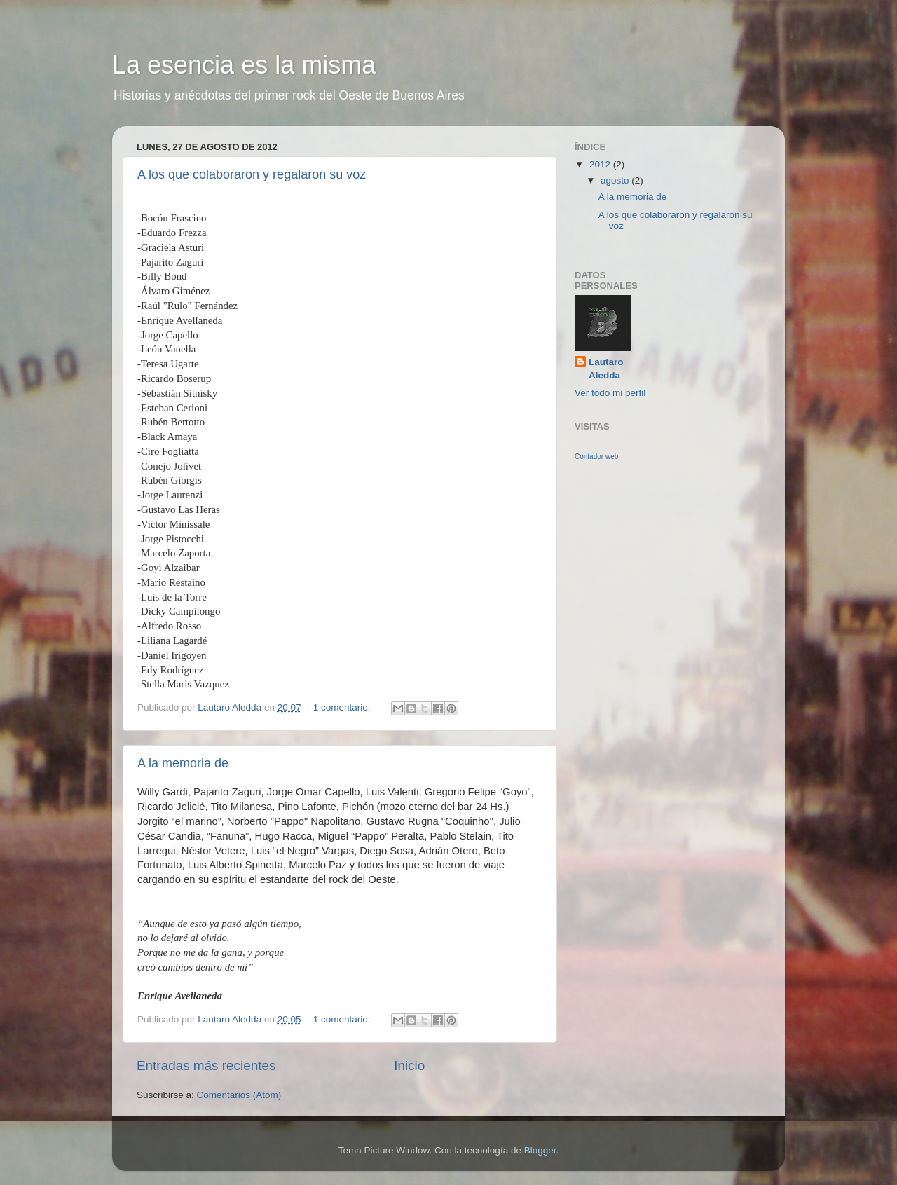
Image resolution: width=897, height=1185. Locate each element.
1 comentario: (343, 707)
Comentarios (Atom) (239, 1095)
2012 (601, 164)
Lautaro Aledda (606, 369)
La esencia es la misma (244, 64)
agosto (616, 180)
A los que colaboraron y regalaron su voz (251, 174)
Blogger (540, 1150)
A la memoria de (182, 763)
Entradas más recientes (206, 1065)
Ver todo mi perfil (610, 393)
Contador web (596, 456)
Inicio (409, 1065)
